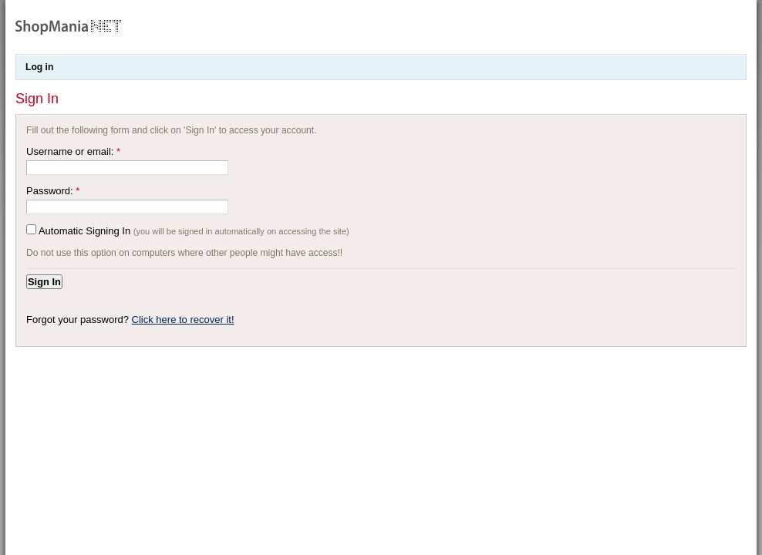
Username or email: (73, 151)
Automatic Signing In (84, 231)
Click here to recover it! (183, 319)
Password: (52, 191)
